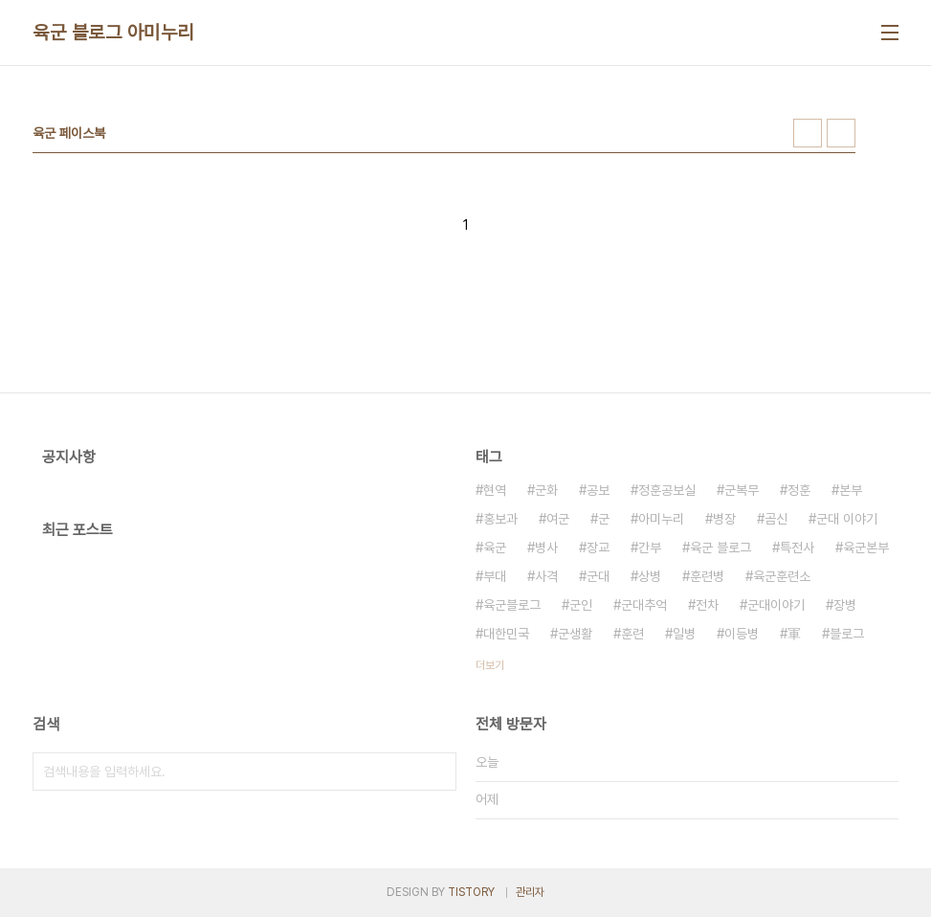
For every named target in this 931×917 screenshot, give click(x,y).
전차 (707, 605)
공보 (598, 490)
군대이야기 (776, 605)
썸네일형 (807, 133)
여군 (557, 518)
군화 (546, 490)
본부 (850, 490)
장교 (598, 547)
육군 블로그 (720, 547)
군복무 (741, 490)
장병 (844, 605)
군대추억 (644, 605)
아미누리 (661, 518)
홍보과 (500, 518)
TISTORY (471, 892)
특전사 (797, 547)
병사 (546, 547)
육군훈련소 (781, 576)
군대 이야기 (846, 518)
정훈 (798, 490)
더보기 (490, 665)
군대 (598, 576)
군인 (580, 605)
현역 (494, 490)
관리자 (530, 892)
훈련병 (707, 576)
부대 (494, 576)
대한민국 (506, 633)
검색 (437, 771)
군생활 (575, 633)
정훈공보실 (667, 490)
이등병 (741, 633)
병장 (724, 518)
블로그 (847, 633)
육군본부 (866, 547)
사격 (546, 576)
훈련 (632, 633)
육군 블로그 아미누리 (113, 32)
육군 (494, 547)
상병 (649, 576)
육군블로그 (512, 605)
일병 (684, 633)
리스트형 (841, 133)
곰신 (776, 518)
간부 (649, 547)
